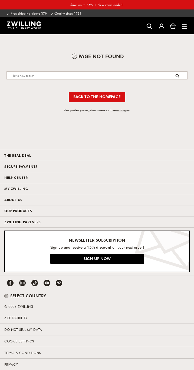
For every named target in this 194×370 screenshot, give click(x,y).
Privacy (11, 364)
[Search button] (177, 76)
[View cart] (173, 25)
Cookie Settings (19, 341)
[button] (184, 26)
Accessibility (16, 318)
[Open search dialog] (149, 26)
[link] (23, 25)
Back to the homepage (97, 96)
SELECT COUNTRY (25, 295)
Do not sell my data (23, 329)
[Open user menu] (161, 25)
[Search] (97, 75)
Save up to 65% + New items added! (97, 4)
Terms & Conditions (22, 353)
